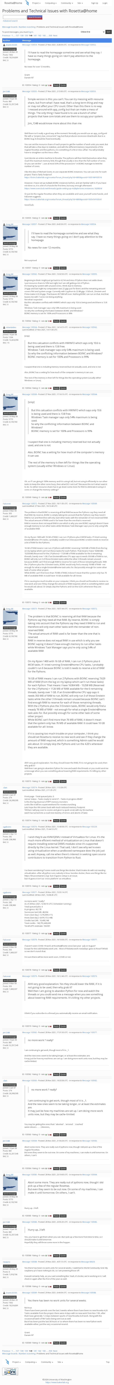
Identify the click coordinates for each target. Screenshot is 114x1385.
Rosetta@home (13, 3)
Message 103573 (29, 608)
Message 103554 (29, 44)
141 (35, 35)
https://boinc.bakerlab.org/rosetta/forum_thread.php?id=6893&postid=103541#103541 (63, 199)
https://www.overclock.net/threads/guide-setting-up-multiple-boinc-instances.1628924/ (63, 188)
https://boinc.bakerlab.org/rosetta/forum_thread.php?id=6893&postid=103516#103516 (63, 177)
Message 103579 (29, 976)
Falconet (7, 503)
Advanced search (10, 21)
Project (36, 3)
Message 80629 (88, 1261)
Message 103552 (88, 44)
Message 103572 (29, 503)
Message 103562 (29, 274)
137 (17, 35)
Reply (56, 85)
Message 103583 (29, 1080)
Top (108, 1362)
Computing (51, 3)
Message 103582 (29, 1032)
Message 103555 (29, 91)
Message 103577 (29, 892)
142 (39, 35)
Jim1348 (6, 91)
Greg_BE (9, 224)
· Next (54, 35)
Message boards (10, 27)
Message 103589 (29, 1292)
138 (21, 35)
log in (30, 32)
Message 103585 (29, 1174)
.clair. (5, 787)
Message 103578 (29, 939)
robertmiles (11, 327)
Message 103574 (29, 787)
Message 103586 (29, 1222)
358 (50, 35)
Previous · (7, 35)
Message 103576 (29, 826)
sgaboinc (7, 826)
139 (26, 35)
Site (80, 3)
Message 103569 (29, 394)
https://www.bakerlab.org (57, 1382)
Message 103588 (29, 1261)
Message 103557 (29, 224)
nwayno (6, 1261)
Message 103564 (29, 327)
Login (105, 3)
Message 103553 (88, 91)
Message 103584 (29, 1140)
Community (67, 3)
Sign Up (94, 3)
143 (44, 35)
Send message (10, 49)
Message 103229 (89, 826)
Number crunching (27, 27)
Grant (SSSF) (11, 44)
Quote (63, 85)
